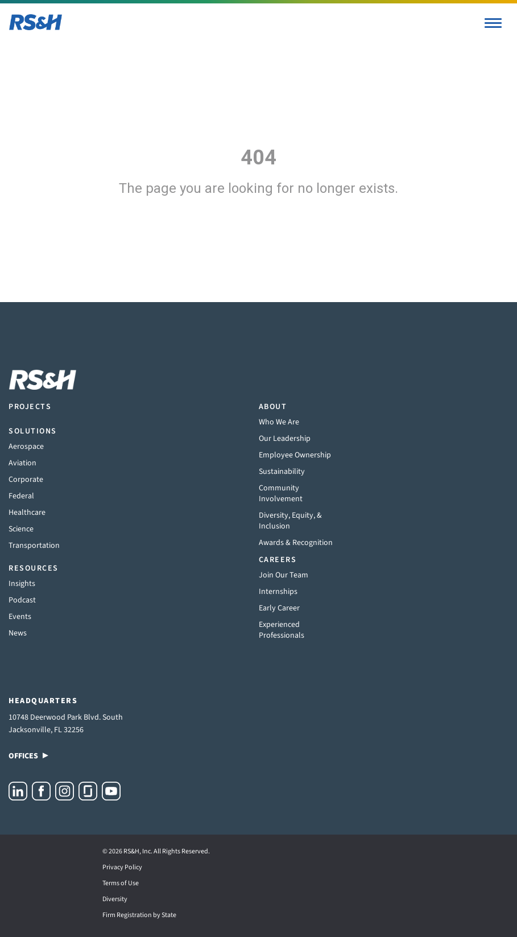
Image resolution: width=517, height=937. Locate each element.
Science (21, 529)
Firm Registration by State (139, 915)
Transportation (34, 545)
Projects (30, 406)
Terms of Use (120, 883)
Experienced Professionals (281, 630)
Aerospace (26, 446)
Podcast (22, 600)
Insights (22, 583)
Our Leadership (285, 438)
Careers (278, 559)
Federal (21, 496)
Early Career (279, 608)
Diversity (114, 899)
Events (20, 616)
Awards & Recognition (296, 542)
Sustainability (282, 471)
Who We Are (279, 422)
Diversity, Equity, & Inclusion (290, 521)
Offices (28, 756)
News (18, 633)
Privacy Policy (122, 867)
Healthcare (27, 512)
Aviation (22, 463)
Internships (278, 591)
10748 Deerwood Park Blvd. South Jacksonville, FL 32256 (66, 724)
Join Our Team (283, 575)
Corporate (26, 479)
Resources (34, 568)
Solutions (33, 431)
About (273, 406)
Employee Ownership (295, 455)
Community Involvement (281, 493)
